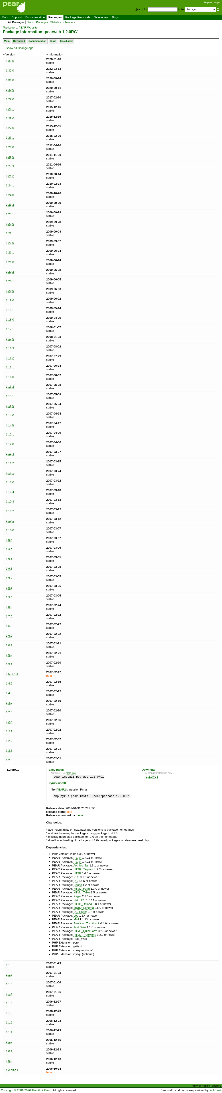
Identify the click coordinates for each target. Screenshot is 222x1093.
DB (75, 881)
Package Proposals (77, 17)
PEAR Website (28, 27)
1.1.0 (9, 1041)
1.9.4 (9, 559)
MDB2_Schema (83, 907)
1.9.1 (9, 587)
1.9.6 (9, 539)
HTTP (77, 873)
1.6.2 (9, 635)
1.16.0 (10, 377)
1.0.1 (9, 1051)
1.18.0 (10, 319)
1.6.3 (9, 626)
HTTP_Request (83, 869)
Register (208, 2)
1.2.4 (9, 721)
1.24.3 (10, 166)
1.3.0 (9, 702)
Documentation (35, 17)
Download (19, 41)
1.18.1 (10, 310)
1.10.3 (10, 501)
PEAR (77, 857)
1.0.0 (9, 1060)
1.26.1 (10, 137)
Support (17, 17)
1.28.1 (10, 108)
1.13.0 (10, 425)
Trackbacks (66, 41)
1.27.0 (10, 128)
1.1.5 (9, 993)
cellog (80, 815)
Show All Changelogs (19, 48)
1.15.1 (10, 396)
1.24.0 (10, 195)
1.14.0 (10, 415)
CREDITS (216, 1086)
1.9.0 (9, 597)
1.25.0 (10, 156)
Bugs (115, 17)
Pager (77, 896)
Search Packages (37, 22)
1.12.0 (10, 444)
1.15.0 (10, 405)
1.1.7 (9, 974)
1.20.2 (10, 271)
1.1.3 (9, 1013)
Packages (55, 17)
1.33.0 (10, 61)
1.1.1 (9, 1032)
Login (217, 2)
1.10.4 (10, 492)
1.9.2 (9, 578)
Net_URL (79, 900)
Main (5, 17)
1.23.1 (10, 214)
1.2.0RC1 (152, 776)
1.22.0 (10, 243)
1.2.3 (9, 731)
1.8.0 (9, 607)
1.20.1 (10, 281)
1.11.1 (10, 472)
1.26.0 (10, 147)
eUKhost (215, 1090)
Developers (101, 17)
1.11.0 (10, 482)
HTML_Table (81, 892)
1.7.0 (9, 616)
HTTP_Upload (82, 904)
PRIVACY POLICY (201, 1086)
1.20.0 (10, 290)
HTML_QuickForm (85, 931)
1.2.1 (9, 750)
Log (75, 915)
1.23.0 (10, 223)
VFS (76, 877)
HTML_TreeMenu (84, 934)
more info (70, 773)
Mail (76, 919)
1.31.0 (10, 80)
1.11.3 (10, 453)
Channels (69, 22)
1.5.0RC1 (12, 674)
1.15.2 (10, 386)
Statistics (55, 22)
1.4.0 (9, 693)
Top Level (9, 27)
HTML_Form (81, 888)
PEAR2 (61, 789)
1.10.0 (10, 530)
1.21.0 (10, 262)
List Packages (15, 22)
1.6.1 (9, 645)
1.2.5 (9, 712)
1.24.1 (10, 185)
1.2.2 (9, 741)
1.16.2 (10, 358)
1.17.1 (10, 329)
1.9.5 (9, 549)
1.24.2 (10, 176)
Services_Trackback (86, 923)
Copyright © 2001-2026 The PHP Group (26, 1090)
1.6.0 (9, 654)
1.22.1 (10, 233)
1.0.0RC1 (12, 1070)
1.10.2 (10, 511)
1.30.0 (10, 89)
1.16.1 (10, 367)
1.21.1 (10, 252)
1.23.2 (10, 204)
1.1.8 (9, 965)
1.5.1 (9, 664)
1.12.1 (10, 434)
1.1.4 (9, 1003)
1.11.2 (10, 463)
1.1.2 (9, 1022)
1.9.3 (9, 568)
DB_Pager (80, 911)
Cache (77, 885)
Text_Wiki (79, 927)
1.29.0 (10, 99)
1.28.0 (10, 118)
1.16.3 (10, 348)
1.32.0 (10, 70)
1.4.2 (9, 683)
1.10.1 (10, 520)
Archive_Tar (81, 865)
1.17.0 (10, 338)
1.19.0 (10, 300)
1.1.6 (9, 984)
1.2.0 (9, 760)
